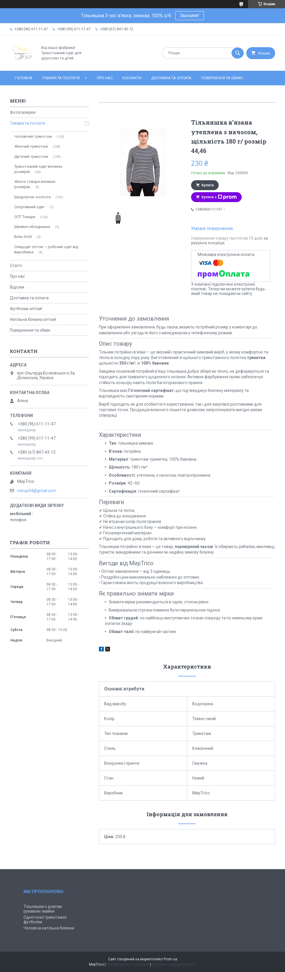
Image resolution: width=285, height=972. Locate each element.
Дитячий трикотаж (31, 156)
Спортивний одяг (29, 207)
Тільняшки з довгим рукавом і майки (43, 908)
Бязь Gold (23, 236)
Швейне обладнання (32, 227)
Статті (16, 265)
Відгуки (17, 287)
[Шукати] (237, 53)
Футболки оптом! (26, 308)
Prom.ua (170, 959)
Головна (23, 78)
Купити (208, 185)
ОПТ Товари (24, 217)
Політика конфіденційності (174, 964)
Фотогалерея (22, 112)
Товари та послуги (61, 78)
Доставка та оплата (171, 78)
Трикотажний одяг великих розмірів (38, 169)
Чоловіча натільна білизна (49, 928)
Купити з (219, 197)
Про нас (105, 78)
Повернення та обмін (222, 78)
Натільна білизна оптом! (33, 319)
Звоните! (189, 15)
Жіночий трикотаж (31, 146)
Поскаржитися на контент (127, 964)
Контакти (131, 78)
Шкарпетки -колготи (32, 197)
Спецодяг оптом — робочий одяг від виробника (46, 249)
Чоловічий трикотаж (33, 136)
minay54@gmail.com (36, 490)
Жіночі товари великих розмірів (34, 184)
